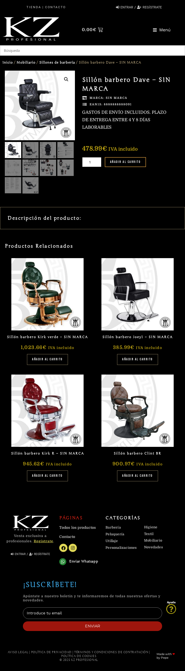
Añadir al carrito (125, 162)
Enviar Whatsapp (83, 561)
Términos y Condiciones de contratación (111, 651)
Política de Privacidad (51, 651)
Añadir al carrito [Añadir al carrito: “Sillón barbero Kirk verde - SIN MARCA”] (47, 359)
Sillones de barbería (57, 62)
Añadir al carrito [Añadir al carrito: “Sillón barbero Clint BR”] (137, 475)
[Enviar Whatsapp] (62, 561)
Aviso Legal (18, 651)
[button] (162, 30)
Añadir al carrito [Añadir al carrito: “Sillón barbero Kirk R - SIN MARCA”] (47, 475)
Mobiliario (26, 62)
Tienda (33, 7)
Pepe (164, 657)
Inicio (7, 62)
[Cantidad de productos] (91, 162)
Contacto (55, 7)
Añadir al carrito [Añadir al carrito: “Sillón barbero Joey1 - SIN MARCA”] (137, 359)
